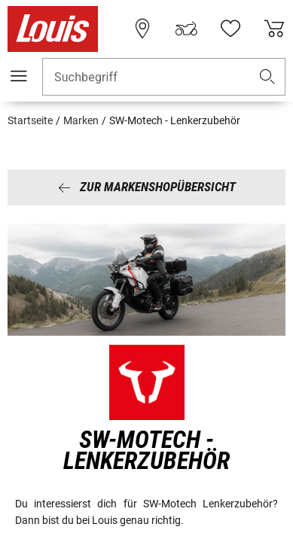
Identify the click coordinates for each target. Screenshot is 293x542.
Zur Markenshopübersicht (147, 186)
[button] (267, 77)
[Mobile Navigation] (19, 76)
